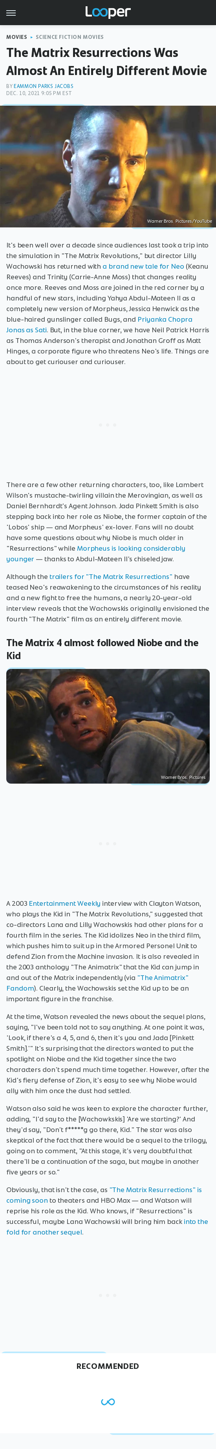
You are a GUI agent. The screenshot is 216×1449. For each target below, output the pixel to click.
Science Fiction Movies (70, 37)
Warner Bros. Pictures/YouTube (179, 221)
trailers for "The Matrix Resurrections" (110, 576)
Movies (16, 37)
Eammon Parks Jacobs (43, 86)
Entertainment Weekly (65, 903)
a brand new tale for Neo (143, 266)
